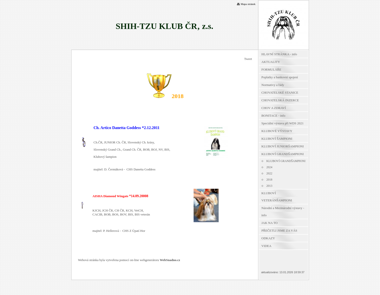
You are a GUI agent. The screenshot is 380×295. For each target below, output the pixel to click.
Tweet (248, 59)
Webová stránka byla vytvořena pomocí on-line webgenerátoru (129, 260)
